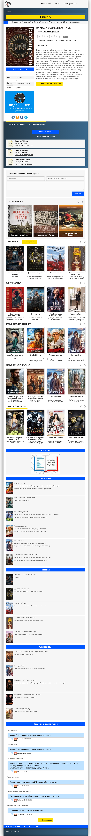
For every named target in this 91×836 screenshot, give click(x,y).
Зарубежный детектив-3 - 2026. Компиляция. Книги (14, 315)
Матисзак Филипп (55, 22)
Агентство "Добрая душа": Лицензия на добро (35, 397)
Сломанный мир (56, 273)
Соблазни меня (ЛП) (76, 437)
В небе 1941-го (35, 355)
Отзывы (9, 826)
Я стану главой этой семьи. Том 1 (76, 274)
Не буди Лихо (76, 355)
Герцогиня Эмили (76, 396)
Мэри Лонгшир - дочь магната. (15, 356)
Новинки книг (46, 4)
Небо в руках (35, 314)
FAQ (29, 826)
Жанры (57, 4)
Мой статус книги (19, 69)
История (19, 77)
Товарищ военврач (56, 355)
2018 (17, 80)
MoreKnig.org (20, 4)
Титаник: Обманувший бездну (14, 274)
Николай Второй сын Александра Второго (15, 397)
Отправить (78, 194)
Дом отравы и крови (35, 273)
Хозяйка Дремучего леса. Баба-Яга (14, 438)
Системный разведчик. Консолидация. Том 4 (35, 438)
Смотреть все (29, 242)
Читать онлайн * (45, 132)
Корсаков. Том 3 (76, 314)
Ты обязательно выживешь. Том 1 (56, 315)
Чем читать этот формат (24, 145)
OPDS (36, 826)
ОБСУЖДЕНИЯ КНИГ (70, 4)
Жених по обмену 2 (56, 437)
